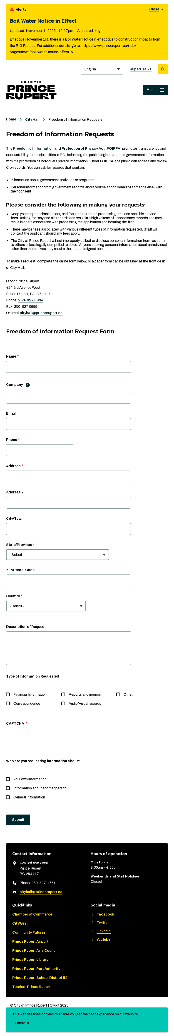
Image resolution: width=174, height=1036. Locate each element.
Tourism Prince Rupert (31, 987)
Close (20, 1023)
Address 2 (15, 492)
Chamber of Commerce (32, 914)
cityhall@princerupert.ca (41, 313)
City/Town (14, 518)
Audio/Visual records (85, 703)
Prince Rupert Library (30, 959)
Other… (130, 694)
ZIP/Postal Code (20, 570)
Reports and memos (85, 694)
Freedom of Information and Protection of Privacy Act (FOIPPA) (67, 148)
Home (11, 119)
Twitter (100, 923)
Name (11, 356)
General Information (29, 797)
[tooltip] (28, 385)
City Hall (32, 119)
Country (13, 596)
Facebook (102, 914)
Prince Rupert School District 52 (39, 978)
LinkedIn (101, 931)
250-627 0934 (30, 300)
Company (19, 385)
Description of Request (26, 627)
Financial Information (30, 694)
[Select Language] (102, 69)
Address (13, 466)
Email (11, 413)
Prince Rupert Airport (30, 941)
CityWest (20, 923)
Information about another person (39, 788)
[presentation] (40, 742)
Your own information (29, 779)
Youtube (100, 939)
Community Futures (29, 932)
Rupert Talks (141, 69)
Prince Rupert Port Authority (36, 969)
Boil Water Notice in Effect (43, 20)
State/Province (19, 545)
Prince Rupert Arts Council (34, 950)
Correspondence (26, 703)
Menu (151, 90)
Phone (11, 440)
